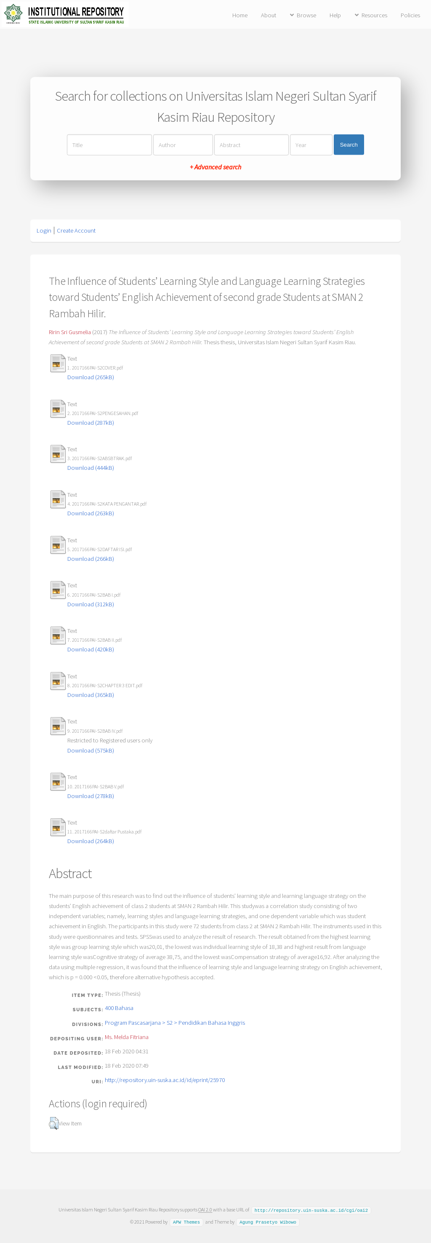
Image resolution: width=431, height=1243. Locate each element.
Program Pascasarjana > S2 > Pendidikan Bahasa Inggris (175, 1022)
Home (239, 15)
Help (335, 15)
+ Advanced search (215, 166)
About (268, 15)
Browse (306, 15)
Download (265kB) (90, 377)
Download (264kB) (90, 841)
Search (349, 145)
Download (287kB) (90, 422)
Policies (410, 15)
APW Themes (186, 1221)
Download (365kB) (90, 695)
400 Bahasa (119, 1008)
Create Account (76, 230)
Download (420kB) (90, 649)
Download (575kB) (90, 750)
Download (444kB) (90, 467)
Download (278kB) (90, 796)
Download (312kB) (90, 604)
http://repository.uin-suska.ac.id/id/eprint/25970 (165, 1080)
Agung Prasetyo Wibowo (267, 1221)
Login (44, 230)
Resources (374, 15)
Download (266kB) (90, 559)
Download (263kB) (90, 513)
